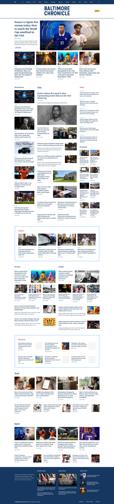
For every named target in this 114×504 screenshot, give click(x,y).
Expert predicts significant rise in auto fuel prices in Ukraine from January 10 (46, 483)
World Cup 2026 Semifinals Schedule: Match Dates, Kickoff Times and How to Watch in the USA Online (67, 445)
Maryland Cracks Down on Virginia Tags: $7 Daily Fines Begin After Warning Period (47, 252)
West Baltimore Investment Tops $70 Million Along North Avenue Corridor (94, 212)
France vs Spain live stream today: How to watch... (93, 476)
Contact (97, 10)
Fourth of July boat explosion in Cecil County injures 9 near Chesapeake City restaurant (92, 297)
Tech (80, 2)
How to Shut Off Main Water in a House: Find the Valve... (94, 176)
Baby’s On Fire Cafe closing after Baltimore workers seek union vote (94, 160)
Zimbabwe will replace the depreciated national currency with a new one (79, 344)
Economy (53, 2)
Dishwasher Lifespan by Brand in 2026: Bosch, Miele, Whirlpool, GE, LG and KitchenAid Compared (67, 394)
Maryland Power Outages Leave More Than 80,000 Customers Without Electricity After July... (84, 194)
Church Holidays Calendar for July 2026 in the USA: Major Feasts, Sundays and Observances (46, 489)
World (40, 2)
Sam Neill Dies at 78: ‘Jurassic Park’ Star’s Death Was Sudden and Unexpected (24, 135)
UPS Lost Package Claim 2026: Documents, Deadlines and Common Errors (20, 296)
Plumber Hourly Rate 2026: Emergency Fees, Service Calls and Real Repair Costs (84, 160)
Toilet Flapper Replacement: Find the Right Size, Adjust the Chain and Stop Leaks (89, 121)
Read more (18, 47)
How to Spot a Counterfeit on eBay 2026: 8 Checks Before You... (83, 212)
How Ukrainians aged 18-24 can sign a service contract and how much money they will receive (67, 493)
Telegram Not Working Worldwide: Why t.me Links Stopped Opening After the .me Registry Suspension (23, 73)
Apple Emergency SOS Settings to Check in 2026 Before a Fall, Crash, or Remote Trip (72, 323)
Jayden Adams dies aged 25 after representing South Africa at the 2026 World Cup (54, 95)
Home (22, 2)
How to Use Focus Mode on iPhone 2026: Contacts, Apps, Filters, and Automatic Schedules (89, 394)
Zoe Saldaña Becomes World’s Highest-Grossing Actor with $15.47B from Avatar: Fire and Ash (52, 346)
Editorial (81, 501)
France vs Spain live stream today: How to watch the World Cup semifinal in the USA (26, 29)
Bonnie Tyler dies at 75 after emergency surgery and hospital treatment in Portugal (64, 296)
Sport (85, 2)
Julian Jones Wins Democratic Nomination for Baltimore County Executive (67, 216)
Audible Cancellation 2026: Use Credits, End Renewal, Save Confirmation (45, 393)
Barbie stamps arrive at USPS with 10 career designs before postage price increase (35, 296)
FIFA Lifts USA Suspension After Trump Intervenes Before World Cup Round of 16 (86, 252)
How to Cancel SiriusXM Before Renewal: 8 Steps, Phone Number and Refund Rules (26, 308)
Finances (60, 2)
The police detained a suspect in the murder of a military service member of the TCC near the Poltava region (67, 482)
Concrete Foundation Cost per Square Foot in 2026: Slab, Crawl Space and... (94, 193)
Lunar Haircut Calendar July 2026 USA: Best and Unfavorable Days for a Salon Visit (46, 217)
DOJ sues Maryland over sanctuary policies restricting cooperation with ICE (26, 252)
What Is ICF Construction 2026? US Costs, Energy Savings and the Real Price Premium (89, 112)
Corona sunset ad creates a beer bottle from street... (93, 491)
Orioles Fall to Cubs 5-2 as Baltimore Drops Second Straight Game (22, 184)
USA (34, 2)
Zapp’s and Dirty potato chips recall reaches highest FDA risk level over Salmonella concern (70, 309)
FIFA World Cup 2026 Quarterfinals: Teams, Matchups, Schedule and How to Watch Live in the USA (24, 210)
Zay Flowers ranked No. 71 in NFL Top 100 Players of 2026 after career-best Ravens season (89, 445)
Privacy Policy (89, 501)
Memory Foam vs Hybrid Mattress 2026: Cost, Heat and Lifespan (89, 103)
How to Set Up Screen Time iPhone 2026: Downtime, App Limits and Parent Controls (24, 393)
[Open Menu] (15, 2)
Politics (46, 2)
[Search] (99, 2)
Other (91, 2)
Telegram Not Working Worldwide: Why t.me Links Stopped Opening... (93, 483)
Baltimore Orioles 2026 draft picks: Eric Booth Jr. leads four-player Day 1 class (45, 444)
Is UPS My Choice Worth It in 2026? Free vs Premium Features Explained (46, 204)
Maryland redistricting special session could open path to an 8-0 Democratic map (67, 252)
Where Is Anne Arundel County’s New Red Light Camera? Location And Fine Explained (49, 296)
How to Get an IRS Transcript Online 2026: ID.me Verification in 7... (84, 176)
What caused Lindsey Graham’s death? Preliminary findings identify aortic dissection (65, 274)
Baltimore (28, 2)
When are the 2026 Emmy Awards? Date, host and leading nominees (89, 129)
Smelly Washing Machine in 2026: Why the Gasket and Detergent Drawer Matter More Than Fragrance (22, 408)
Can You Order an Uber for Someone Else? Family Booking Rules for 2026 (43, 131)
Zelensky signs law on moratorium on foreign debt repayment (78, 358)
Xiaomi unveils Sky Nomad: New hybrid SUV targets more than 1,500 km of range (24, 160)
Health (73, 2)
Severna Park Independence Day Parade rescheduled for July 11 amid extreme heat (45, 494)
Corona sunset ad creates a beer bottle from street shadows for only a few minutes (89, 94)
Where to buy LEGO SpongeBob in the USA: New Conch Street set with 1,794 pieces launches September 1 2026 (68, 73)
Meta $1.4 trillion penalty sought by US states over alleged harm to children (49, 158)
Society (67, 2)
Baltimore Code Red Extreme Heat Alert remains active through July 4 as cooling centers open (67, 205)
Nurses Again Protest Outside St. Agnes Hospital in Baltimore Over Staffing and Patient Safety (78, 297)
